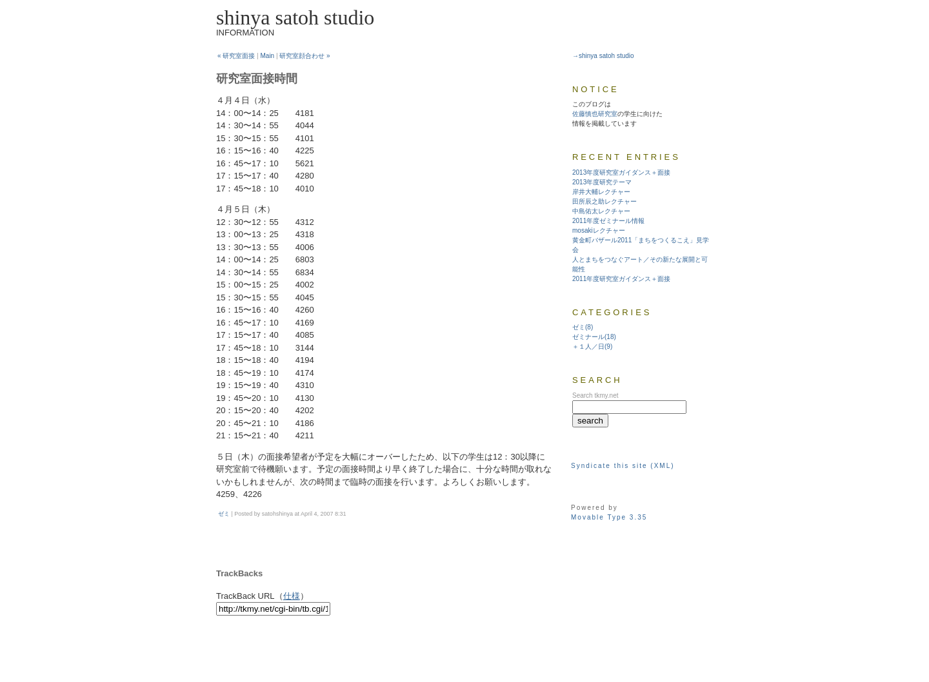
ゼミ (224, 514)
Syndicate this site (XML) (623, 465)
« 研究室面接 (236, 55)
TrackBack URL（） (262, 596)
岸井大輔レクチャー (601, 191)
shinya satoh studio (295, 17)
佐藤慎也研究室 (594, 113)
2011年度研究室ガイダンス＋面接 (621, 278)
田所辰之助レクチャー (604, 201)
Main (268, 55)
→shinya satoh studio (603, 55)
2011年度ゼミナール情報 (608, 220)
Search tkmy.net (595, 395)
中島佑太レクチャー (601, 211)
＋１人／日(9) (592, 346)
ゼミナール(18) (594, 336)
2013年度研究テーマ (602, 182)
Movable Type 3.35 (609, 517)
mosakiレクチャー (598, 230)
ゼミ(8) (582, 327)
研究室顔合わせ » (304, 55)
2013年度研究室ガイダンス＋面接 (621, 172)
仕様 (291, 596)
